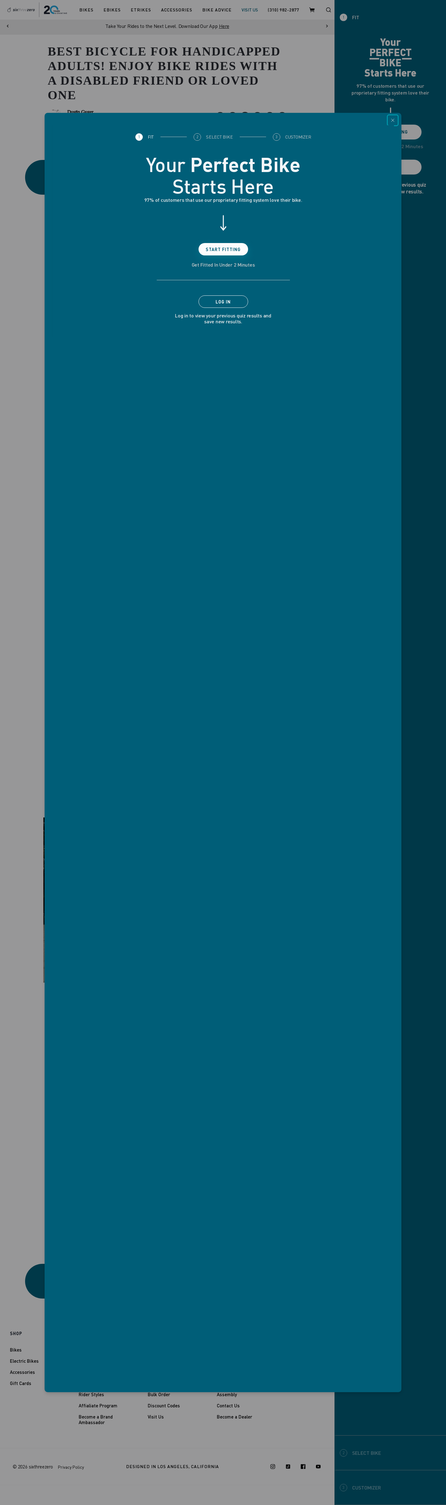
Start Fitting (223, 249)
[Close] (393, 120)
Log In (223, 301)
